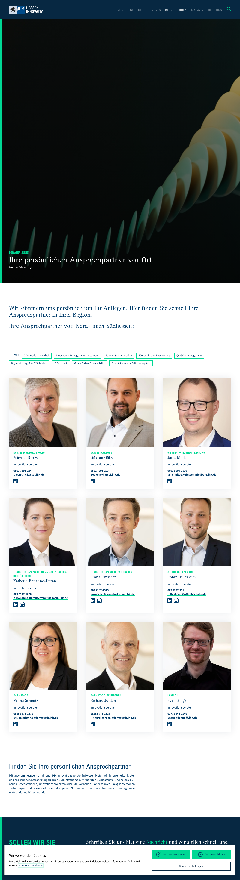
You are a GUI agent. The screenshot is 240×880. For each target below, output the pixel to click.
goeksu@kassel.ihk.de (105, 475)
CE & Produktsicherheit (37, 355)
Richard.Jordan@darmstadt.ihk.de (113, 718)
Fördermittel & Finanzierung (154, 355)
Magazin (197, 10)
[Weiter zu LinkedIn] (16, 482)
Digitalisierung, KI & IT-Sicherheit (29, 363)
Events (155, 10)
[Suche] (228, 10)
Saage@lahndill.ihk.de (182, 718)
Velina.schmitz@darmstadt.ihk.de (36, 718)
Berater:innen (176, 10)
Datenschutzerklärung (30, 865)
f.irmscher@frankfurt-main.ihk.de (113, 594)
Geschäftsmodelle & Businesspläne (130, 363)
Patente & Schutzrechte (119, 355)
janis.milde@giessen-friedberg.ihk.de (191, 475)
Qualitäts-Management (189, 355)
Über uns (215, 10)
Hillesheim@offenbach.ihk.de (186, 594)
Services (138, 10)
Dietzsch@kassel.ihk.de (29, 475)
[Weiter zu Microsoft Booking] (22, 606)
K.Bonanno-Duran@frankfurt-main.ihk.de (41, 598)
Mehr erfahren (20, 267)
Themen (119, 10)
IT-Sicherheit (61, 363)
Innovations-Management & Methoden (77, 355)
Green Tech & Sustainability (89, 363)
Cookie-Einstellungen (191, 866)
